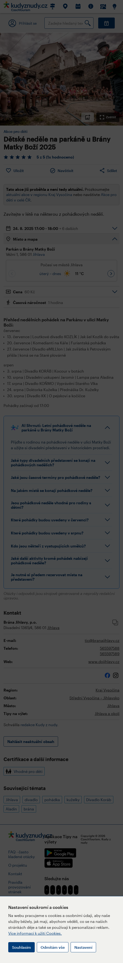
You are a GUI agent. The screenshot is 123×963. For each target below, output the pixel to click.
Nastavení (83, 947)
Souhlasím (21, 947)
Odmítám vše (53, 947)
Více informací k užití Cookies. (35, 933)
